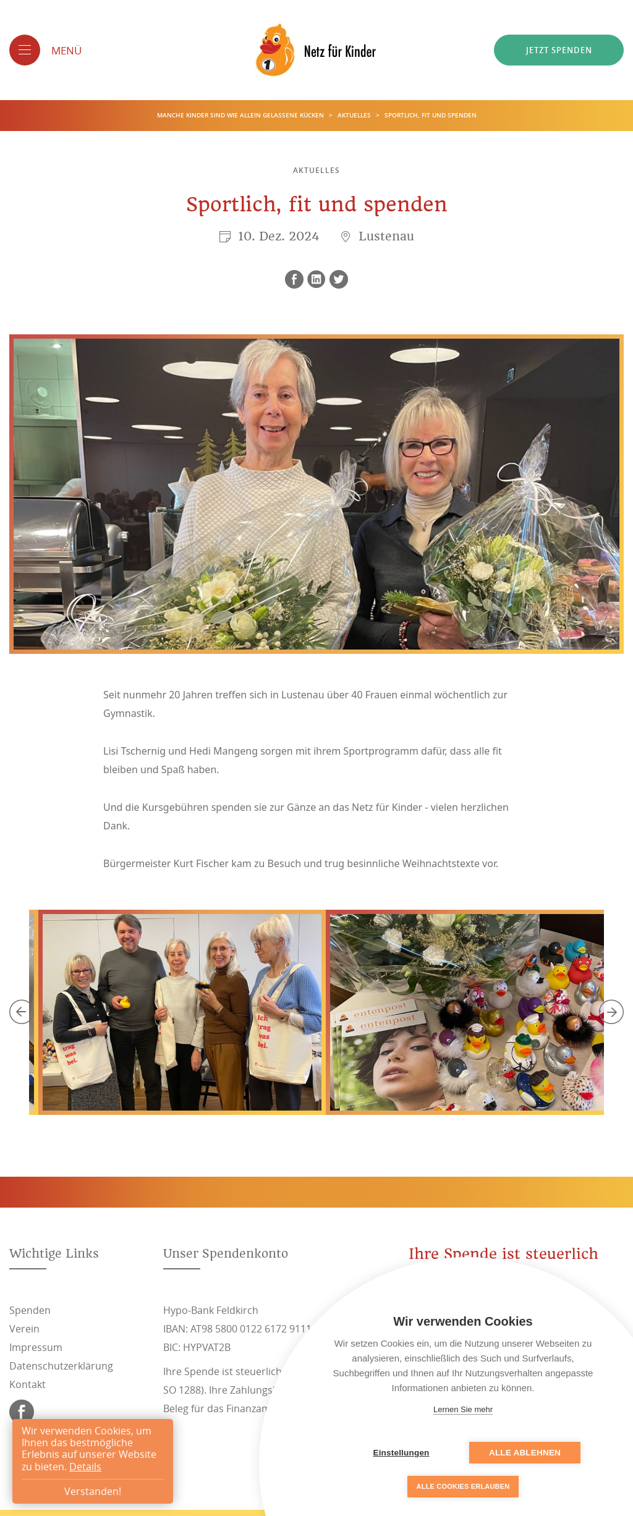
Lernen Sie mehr (463, 1409)
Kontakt (27, 1384)
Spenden (30, 1310)
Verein (24, 1329)
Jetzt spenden (559, 50)
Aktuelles (355, 115)
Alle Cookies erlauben (463, 1486)
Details (85, 1466)
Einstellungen (401, 1452)
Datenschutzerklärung (61, 1366)
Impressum (35, 1347)
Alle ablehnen (525, 1452)
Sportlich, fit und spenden (430, 115)
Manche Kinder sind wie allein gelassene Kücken (241, 115)
